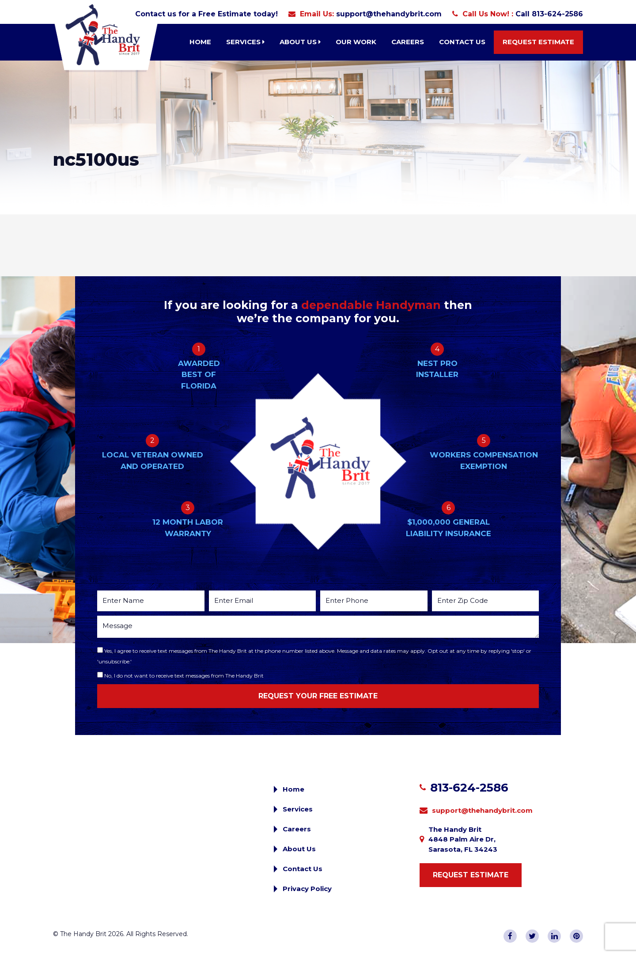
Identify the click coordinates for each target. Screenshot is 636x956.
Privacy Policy (307, 888)
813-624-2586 (469, 788)
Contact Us (462, 42)
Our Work (356, 42)
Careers (407, 42)
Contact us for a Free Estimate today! (206, 14)
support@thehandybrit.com (389, 14)
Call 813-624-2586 (549, 14)
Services (245, 42)
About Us (300, 42)
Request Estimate (538, 42)
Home (200, 42)
